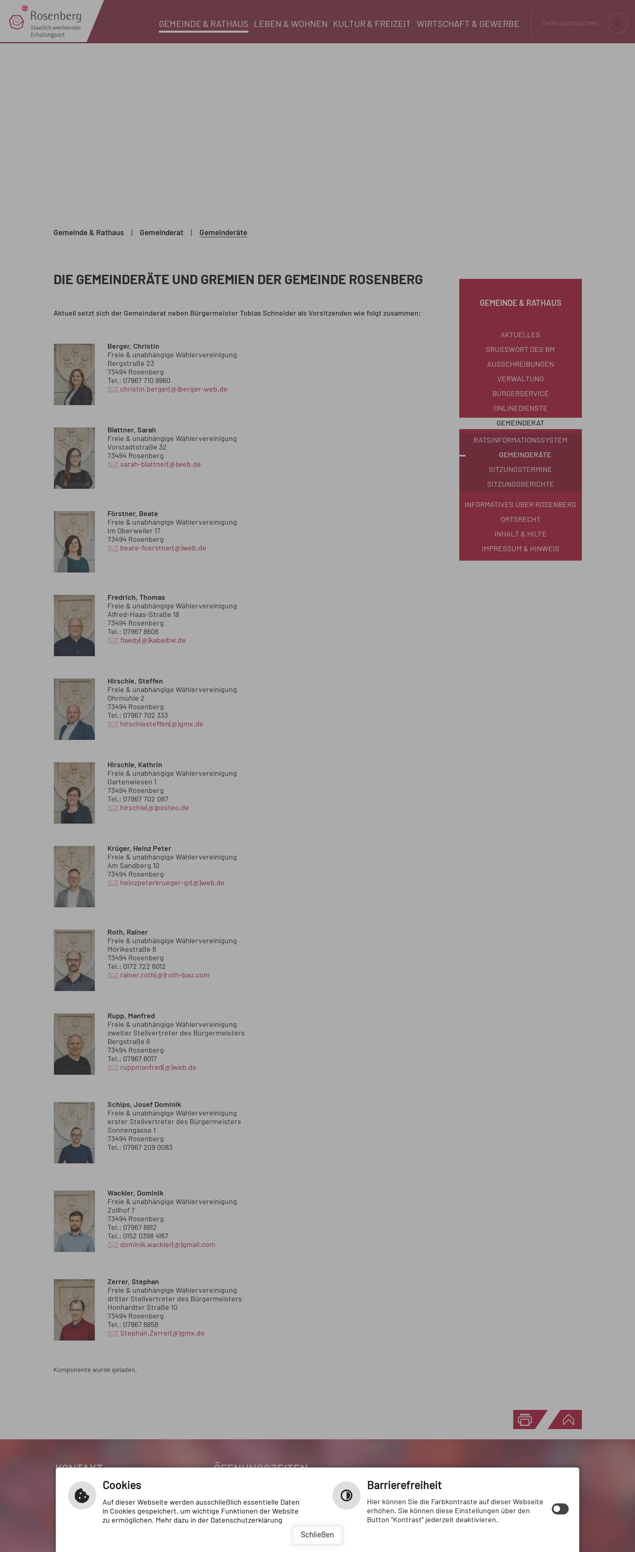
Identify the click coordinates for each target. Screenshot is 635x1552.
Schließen (317, 1535)
